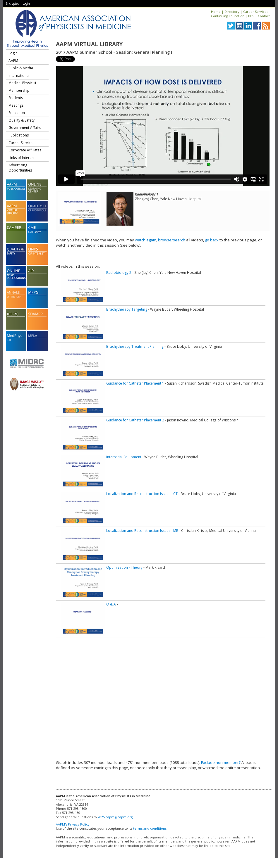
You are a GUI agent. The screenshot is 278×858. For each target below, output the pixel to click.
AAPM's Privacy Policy (73, 824)
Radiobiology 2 (118, 272)
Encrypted (12, 3)
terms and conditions (150, 828)
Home (216, 11)
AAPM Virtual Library (89, 44)
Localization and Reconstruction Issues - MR (142, 530)
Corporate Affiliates (24, 150)
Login (26, 3)
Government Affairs (24, 127)
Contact (264, 16)
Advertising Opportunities (20, 167)
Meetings (15, 105)
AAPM (13, 60)
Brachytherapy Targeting (126, 309)
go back (212, 240)
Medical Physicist (22, 82)
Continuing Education (227, 16)
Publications (18, 135)
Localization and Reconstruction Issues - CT (142, 493)
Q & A (111, 604)
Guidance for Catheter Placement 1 (135, 383)
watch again (145, 240)
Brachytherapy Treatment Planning (135, 346)
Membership (19, 90)
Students (15, 97)
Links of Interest (21, 157)
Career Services (255, 11)
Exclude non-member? (221, 762)
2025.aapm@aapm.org (115, 817)
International (19, 75)
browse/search (171, 240)
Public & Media (20, 67)
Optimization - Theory (124, 567)
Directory (231, 11)
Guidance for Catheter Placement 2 (135, 420)
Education (16, 112)
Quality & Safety (21, 120)
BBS (251, 16)
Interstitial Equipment (123, 456)
